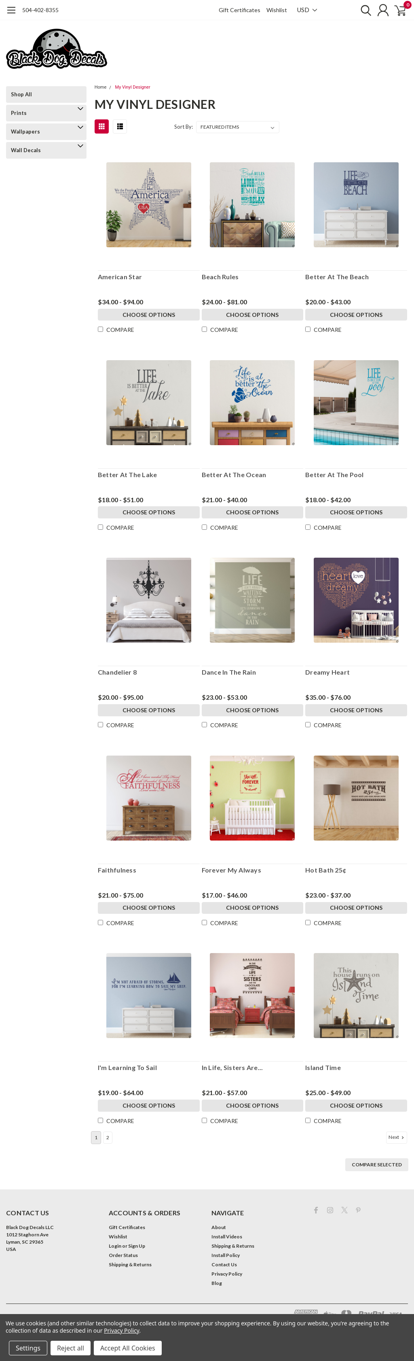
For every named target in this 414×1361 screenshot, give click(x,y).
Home (101, 87)
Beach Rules (220, 276)
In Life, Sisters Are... (232, 1067)
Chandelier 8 (117, 672)
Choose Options (149, 315)
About (218, 1226)
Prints (19, 113)
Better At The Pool (334, 474)
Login (115, 1245)
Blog (216, 1282)
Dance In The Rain (229, 672)
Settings (28, 1348)
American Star (120, 276)
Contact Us (224, 1264)
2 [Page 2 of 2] (107, 1137)
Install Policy (225, 1254)
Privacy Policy (226, 1273)
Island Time (323, 1067)
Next (397, 1136)
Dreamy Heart (327, 672)
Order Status (123, 1254)
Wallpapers (25, 131)
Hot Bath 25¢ (325, 870)
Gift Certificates (239, 9)
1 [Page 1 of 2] (96, 1137)
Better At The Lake (127, 474)
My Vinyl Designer (132, 87)
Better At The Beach (337, 276)
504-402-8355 (40, 9)
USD (307, 9)
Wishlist (276, 9)
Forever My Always (231, 870)
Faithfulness (117, 870)
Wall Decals (26, 150)
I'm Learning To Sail (127, 1067)
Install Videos (226, 1236)
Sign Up (136, 1245)
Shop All (21, 94)
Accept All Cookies (127, 1348)
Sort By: (183, 126)
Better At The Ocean (234, 474)
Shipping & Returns (130, 1264)
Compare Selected (377, 1164)
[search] (360, 10)
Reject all (70, 1348)
